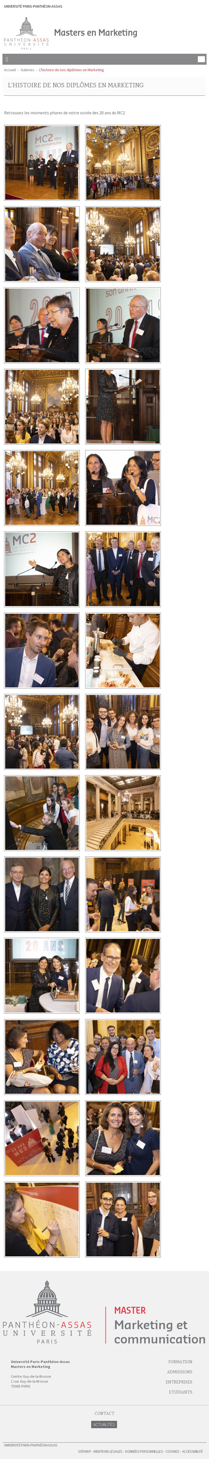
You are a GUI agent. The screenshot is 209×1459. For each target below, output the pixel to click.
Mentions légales (108, 1451)
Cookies (172, 1451)
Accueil (10, 69)
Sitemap (84, 1451)
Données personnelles (144, 1451)
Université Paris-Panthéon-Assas (30, 1445)
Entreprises (179, 1382)
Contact (104, 1414)
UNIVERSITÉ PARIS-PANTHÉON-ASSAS (33, 6)
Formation (180, 1362)
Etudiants (180, 1392)
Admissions (179, 1372)
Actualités (104, 1424)
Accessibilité (192, 1451)
